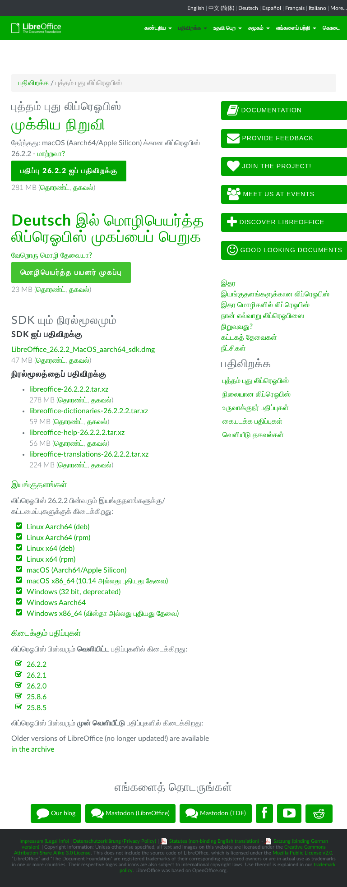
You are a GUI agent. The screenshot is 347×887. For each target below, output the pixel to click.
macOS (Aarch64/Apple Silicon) (76, 570)
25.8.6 (36, 697)
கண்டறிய (158, 28)
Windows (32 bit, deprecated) (73, 592)
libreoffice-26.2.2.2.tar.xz (68, 389)
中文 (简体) (221, 8)
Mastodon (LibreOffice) (130, 813)
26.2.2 (36, 664)
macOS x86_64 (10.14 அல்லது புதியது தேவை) (97, 581)
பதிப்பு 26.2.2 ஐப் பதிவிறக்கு (69, 171)
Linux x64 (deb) (50, 548)
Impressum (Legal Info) (44, 841)
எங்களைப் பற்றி (296, 28)
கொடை (331, 28)
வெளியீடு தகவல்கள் (253, 435)
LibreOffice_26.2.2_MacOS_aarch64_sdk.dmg (83, 349)
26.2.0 (36, 686)
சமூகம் (259, 28)
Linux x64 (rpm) (51, 559)
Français (295, 8)
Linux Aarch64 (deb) (58, 527)
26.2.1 (36, 675)
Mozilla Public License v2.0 (302, 852)
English (195, 8)
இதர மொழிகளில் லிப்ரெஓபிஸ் (265, 305)
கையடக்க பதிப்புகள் (252, 421)
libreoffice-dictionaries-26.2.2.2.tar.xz (88, 411)
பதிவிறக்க (192, 28)
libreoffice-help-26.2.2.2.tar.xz (77, 432)
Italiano (317, 8)
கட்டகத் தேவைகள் (250, 337)
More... (338, 8)
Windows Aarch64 (56, 602)
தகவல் (83, 187)
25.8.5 (36, 707)
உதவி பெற (227, 28)
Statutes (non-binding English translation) (214, 841)
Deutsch (248, 8)
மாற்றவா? (51, 153)
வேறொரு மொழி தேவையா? (51, 255)
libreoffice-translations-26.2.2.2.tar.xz (88, 454)
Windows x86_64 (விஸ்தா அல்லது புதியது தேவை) (103, 613)
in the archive (32, 749)
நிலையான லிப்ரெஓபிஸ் (256, 394)
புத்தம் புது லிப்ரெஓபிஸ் (255, 380)
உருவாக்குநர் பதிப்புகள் (255, 407)
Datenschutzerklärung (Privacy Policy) (114, 841)
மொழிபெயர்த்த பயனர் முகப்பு (71, 272)
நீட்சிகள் (233, 348)
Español (271, 8)
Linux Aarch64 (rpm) (58, 537)
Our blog (56, 813)
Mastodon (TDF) (215, 813)
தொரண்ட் (54, 187)
